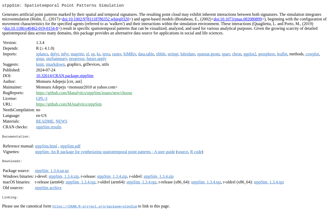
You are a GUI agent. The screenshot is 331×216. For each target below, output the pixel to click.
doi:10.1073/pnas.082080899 (238, 20)
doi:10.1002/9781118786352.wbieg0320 (95, 20)
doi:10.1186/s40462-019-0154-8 (31, 29)
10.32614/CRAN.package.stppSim (64, 77)
